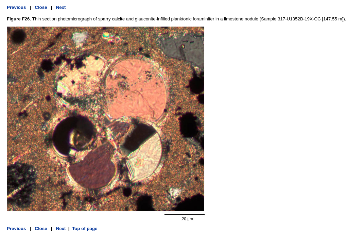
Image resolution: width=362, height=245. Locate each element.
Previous (16, 7)
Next (61, 7)
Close (41, 7)
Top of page (85, 228)
